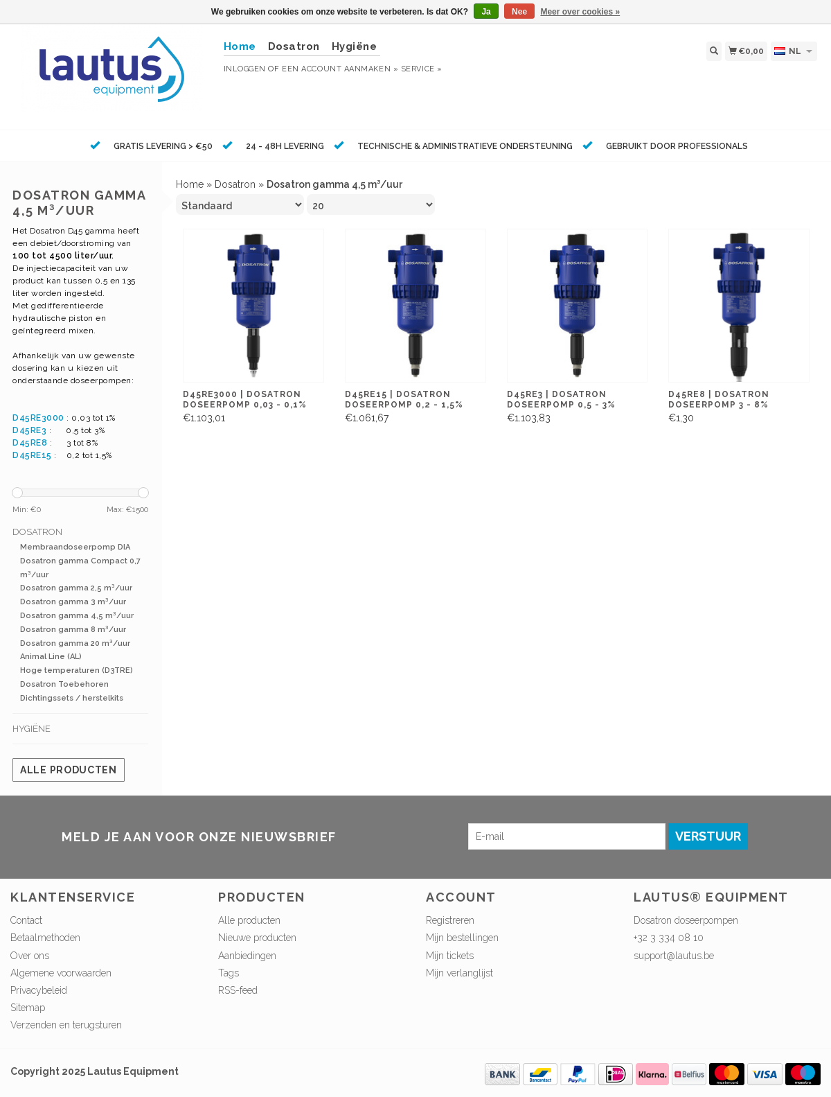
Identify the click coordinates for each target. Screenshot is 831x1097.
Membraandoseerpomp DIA (75, 547)
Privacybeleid (38, 990)
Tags (228, 972)
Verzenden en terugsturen (66, 1024)
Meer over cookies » (580, 12)
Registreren (450, 920)
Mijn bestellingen (462, 937)
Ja (485, 12)
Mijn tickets (450, 955)
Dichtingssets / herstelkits (71, 698)
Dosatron (294, 46)
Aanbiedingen (247, 955)
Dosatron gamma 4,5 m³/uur (77, 615)
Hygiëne (354, 46)
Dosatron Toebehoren (64, 684)
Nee (519, 12)
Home (190, 184)
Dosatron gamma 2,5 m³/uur (76, 588)
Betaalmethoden (45, 937)
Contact (26, 920)
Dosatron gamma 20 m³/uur (75, 643)
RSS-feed (238, 990)
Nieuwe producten (257, 937)
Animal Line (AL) (51, 656)
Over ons (29, 955)
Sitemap (27, 1007)
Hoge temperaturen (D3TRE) (76, 670)
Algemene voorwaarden (60, 972)
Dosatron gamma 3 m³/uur (73, 601)
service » (422, 68)
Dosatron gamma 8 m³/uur (73, 629)
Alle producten (68, 769)
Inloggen (245, 68)
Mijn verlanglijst (459, 972)
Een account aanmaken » (340, 68)
